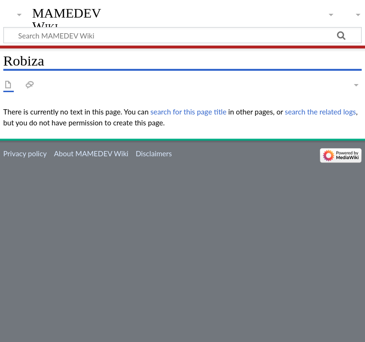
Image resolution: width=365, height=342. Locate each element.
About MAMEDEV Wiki (91, 153)
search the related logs (320, 111)
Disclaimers (153, 153)
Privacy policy (25, 153)
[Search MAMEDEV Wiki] (182, 35)
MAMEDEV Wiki (66, 20)
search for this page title (189, 111)
